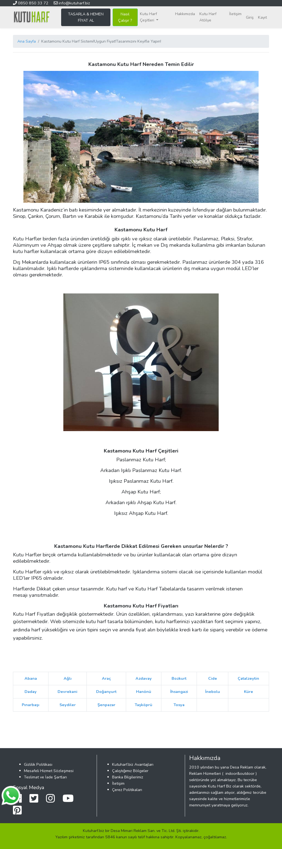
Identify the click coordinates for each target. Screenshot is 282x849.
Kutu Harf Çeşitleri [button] (148, 17)
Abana (31, 678)
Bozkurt (179, 678)
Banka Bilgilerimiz (127, 777)
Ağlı (68, 678)
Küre (248, 691)
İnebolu (212, 691)
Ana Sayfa (26, 41)
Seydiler (67, 705)
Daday (31, 691)
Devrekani (67, 691)
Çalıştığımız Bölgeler (130, 770)
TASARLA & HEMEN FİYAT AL (86, 17)
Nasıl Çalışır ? (125, 17)
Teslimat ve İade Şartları (45, 777)
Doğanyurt (106, 691)
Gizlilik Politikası (38, 764)
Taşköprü (143, 705)
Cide (212, 678)
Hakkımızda (185, 13)
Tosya (179, 705)
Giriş (250, 17)
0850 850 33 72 (31, 3)
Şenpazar (106, 705)
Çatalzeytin (248, 678)
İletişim (235, 13)
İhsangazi (179, 691)
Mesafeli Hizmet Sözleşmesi (49, 770)
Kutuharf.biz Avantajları (132, 764)
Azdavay (143, 678)
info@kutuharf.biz (72, 3)
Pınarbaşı (30, 705)
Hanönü (143, 691)
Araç (106, 678)
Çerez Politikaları (127, 789)
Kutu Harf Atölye (207, 17)
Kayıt (262, 17)
